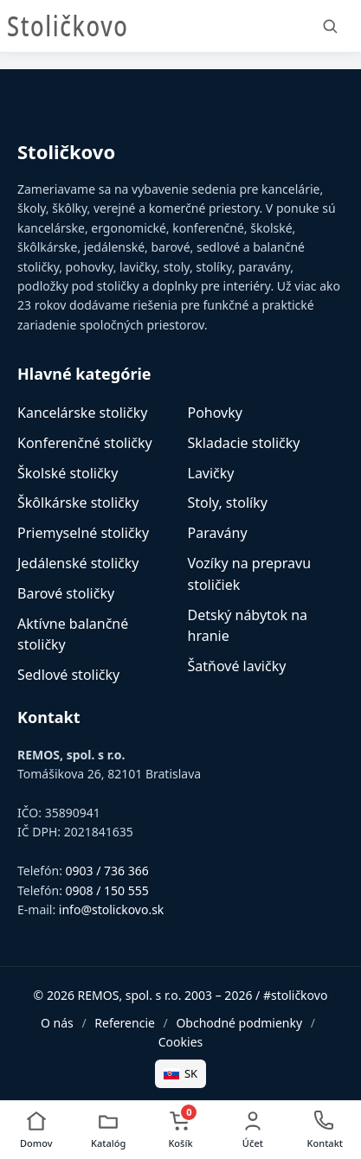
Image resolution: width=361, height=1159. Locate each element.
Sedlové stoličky (68, 674)
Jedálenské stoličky (78, 563)
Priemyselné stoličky (83, 532)
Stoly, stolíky (228, 502)
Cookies (180, 1042)
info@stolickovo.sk (111, 909)
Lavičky (211, 473)
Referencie (124, 1023)
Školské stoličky (67, 473)
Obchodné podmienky (239, 1023)
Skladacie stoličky (244, 442)
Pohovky (215, 412)
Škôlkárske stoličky (78, 502)
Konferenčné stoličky (84, 442)
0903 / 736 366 (107, 870)
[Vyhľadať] (330, 26)
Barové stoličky (65, 593)
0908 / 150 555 (107, 890)
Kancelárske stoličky (82, 412)
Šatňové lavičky (237, 666)
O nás (57, 1023)
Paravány (218, 532)
